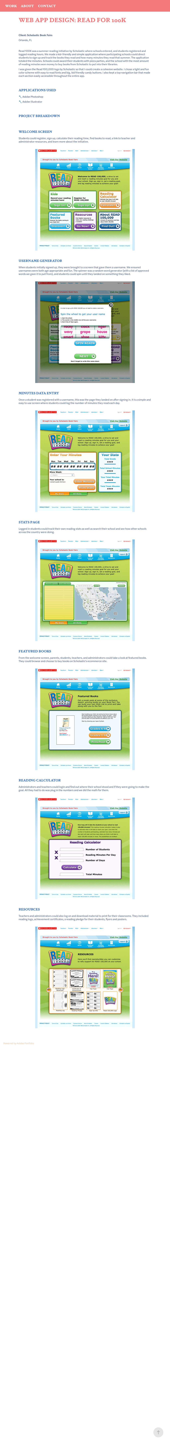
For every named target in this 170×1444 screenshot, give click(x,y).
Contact (47, 5)
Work (11, 5)
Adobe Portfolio (25, 1043)
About (27, 5)
